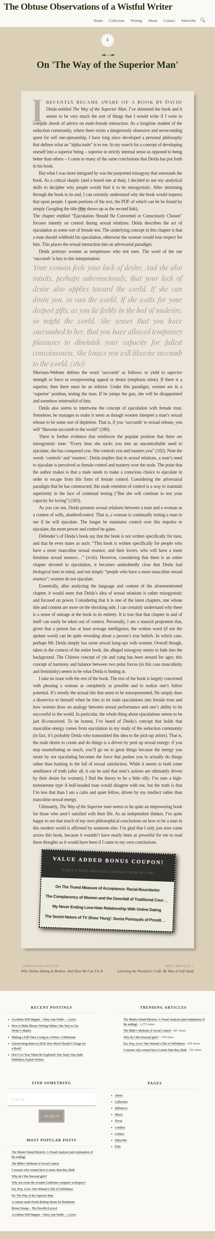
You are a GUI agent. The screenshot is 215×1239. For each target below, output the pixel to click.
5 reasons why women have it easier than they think (43, 1170)
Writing (136, 21)
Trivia (118, 1121)
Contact (169, 21)
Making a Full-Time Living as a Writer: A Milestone (44, 1037)
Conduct (120, 1127)
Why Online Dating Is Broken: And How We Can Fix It (64, 968)
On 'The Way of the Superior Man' (33, 1195)
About (152, 21)
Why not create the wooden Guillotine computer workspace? (49, 1182)
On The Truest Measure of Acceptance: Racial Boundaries (107, 888)
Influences (121, 1108)
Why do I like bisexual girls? (29, 1176)
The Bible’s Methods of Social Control (35, 1163)
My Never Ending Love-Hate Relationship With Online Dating (106, 908)
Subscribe (188, 21)
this (82, 208)
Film (118, 1146)
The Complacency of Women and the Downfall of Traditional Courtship (109, 898)
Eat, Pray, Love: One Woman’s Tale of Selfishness (42, 1189)
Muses (119, 1114)
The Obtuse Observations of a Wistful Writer (88, 7)
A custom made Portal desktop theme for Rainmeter (43, 1202)
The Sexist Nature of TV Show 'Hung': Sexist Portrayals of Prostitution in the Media (119, 919)
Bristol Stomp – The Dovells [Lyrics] (34, 1208)
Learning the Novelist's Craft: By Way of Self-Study (151, 968)
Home (98, 21)
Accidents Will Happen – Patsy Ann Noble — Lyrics (44, 1019)
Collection (116, 21)
